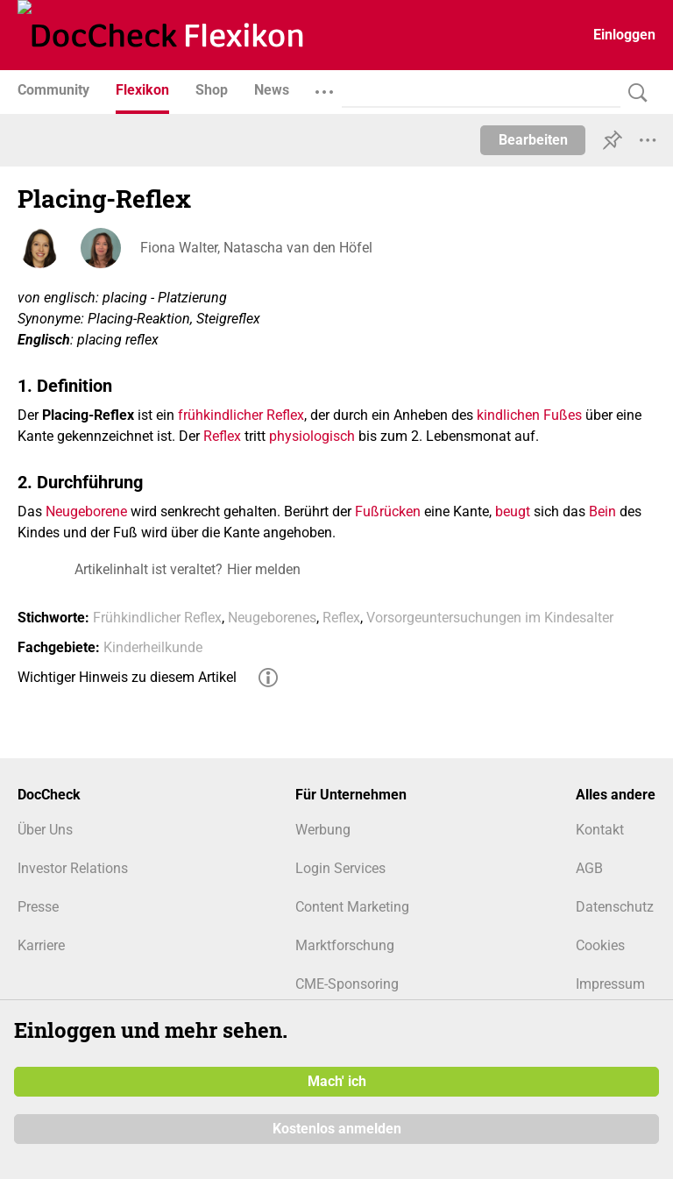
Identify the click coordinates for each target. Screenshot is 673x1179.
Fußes (562, 415)
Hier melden (264, 569)
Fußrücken (388, 511)
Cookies (600, 945)
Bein (602, 511)
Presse (38, 906)
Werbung (323, 829)
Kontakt (600, 829)
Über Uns (45, 829)
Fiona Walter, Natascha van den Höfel (256, 247)
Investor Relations (73, 868)
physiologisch (312, 436)
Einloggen (624, 34)
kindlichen (508, 415)
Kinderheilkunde (152, 647)
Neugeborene (86, 511)
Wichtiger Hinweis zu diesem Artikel (127, 677)
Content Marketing (352, 906)
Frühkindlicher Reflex (157, 617)
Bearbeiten (533, 139)
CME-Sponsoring (347, 984)
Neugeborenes (272, 617)
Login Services (340, 868)
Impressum (610, 984)
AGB (589, 868)
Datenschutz (615, 906)
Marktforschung (344, 945)
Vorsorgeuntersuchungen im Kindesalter (489, 617)
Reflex (222, 436)
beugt (512, 511)
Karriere (41, 945)
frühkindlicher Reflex (241, 415)
